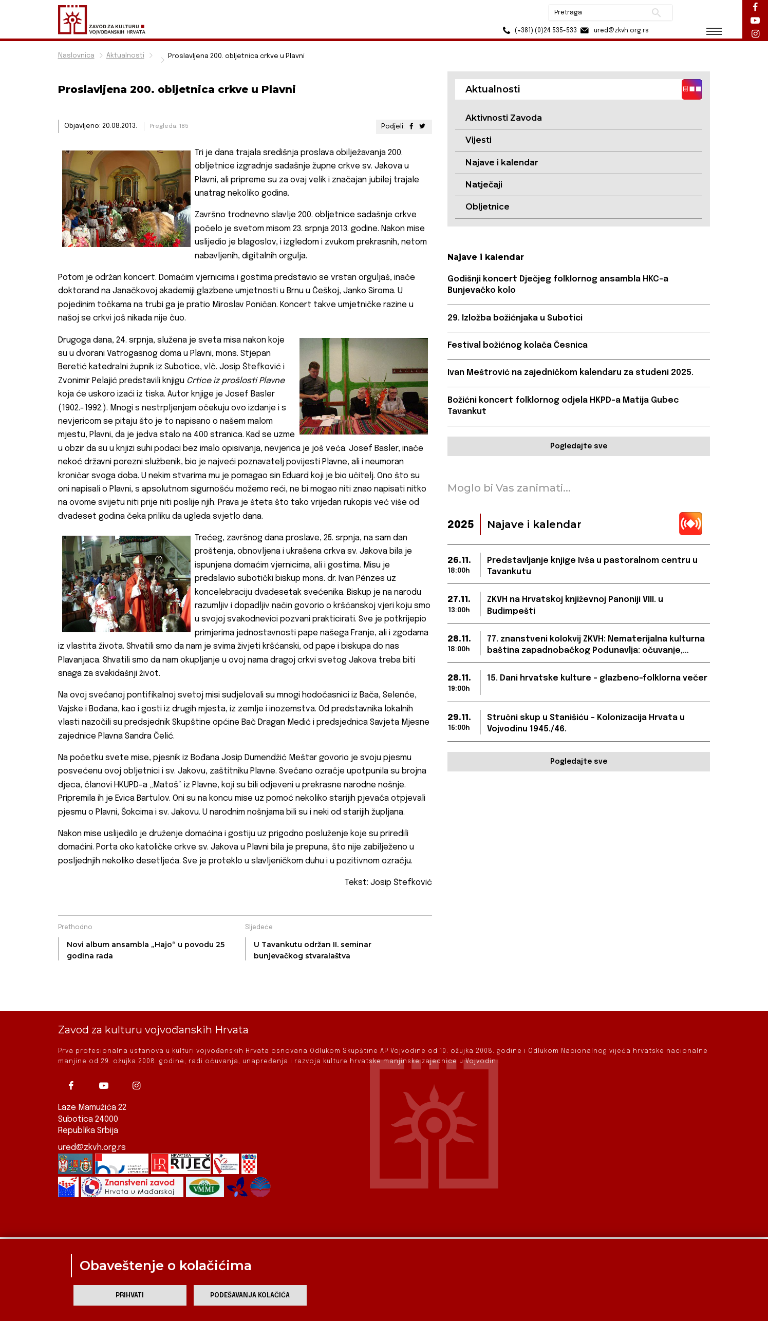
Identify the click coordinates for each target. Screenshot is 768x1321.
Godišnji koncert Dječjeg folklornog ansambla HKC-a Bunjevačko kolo (557, 285)
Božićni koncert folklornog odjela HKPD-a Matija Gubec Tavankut (563, 406)
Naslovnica (76, 55)
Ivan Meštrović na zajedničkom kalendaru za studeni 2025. (570, 372)
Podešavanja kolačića (250, 1295)
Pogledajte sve (578, 446)
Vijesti (478, 140)
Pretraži (657, 13)
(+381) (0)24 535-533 (538, 30)
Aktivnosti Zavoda (503, 118)
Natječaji (483, 185)
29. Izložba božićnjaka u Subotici (515, 318)
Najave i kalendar (501, 162)
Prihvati (130, 1295)
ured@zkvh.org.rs (92, 1120)
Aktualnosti (125, 55)
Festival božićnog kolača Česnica (517, 345)
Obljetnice (487, 207)
